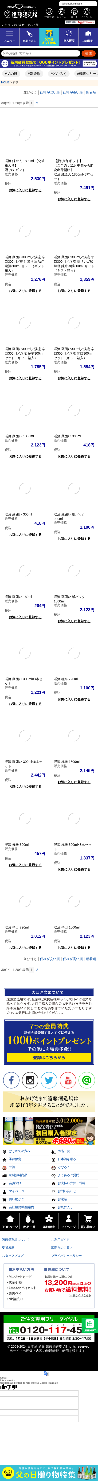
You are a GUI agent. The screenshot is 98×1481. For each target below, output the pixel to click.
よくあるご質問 (65, 1175)
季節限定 (11, 1159)
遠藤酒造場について (16, 1239)
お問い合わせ (63, 1191)
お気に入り (62, 1207)
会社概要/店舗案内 (18, 1207)
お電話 (59, 1199)
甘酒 (8, 1167)
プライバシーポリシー (66, 1255)
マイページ (13, 1191)
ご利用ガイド (60, 1239)
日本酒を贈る (63, 1159)
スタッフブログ (13, 1255)
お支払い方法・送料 (68, 1183)
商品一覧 (60, 1151)
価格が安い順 (50, 92)
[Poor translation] (11, 1387)
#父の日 (10, 74)
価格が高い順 (73, 92)
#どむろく (57, 74)
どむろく (60, 1167)
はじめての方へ (16, 1151)
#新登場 (32, 74)
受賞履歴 (8, 1247)
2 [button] (37, 103)
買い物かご (13, 1199)
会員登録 (11, 1183)
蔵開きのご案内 (62, 1247)
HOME (5, 82)
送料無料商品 (14, 1175)
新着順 (91, 92)
